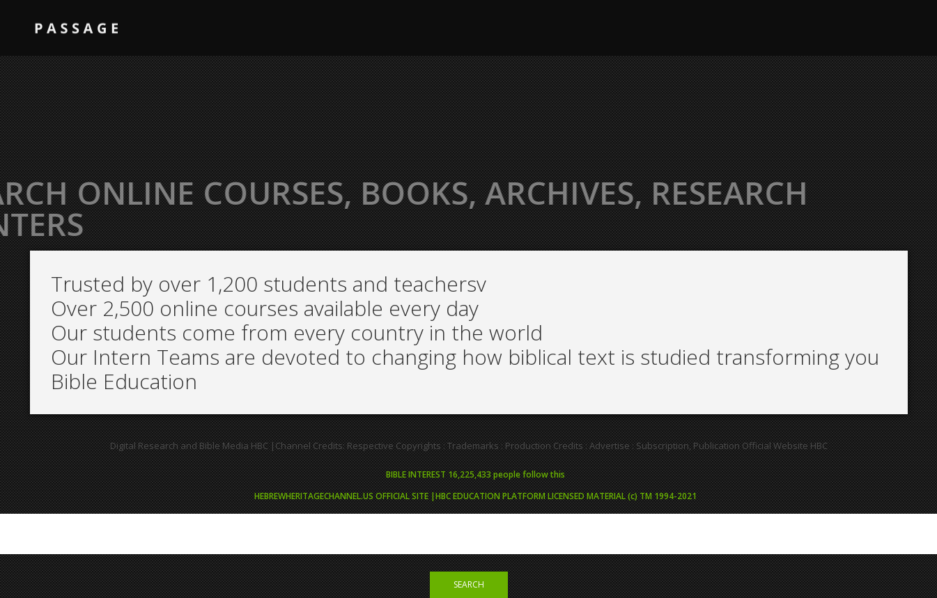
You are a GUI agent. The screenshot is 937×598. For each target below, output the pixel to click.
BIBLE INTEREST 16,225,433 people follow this (475, 474)
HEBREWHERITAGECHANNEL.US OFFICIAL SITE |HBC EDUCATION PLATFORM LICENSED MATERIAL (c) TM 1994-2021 (475, 496)
